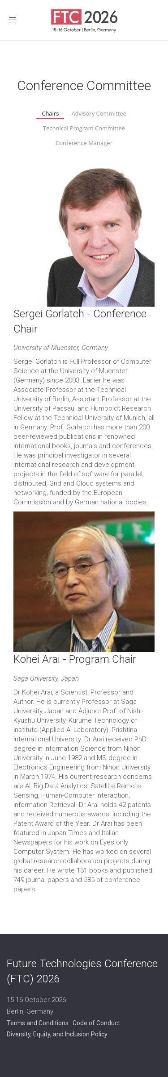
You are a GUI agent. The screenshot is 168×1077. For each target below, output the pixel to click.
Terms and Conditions (38, 1023)
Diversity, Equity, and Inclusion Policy (57, 1034)
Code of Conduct (96, 1023)
